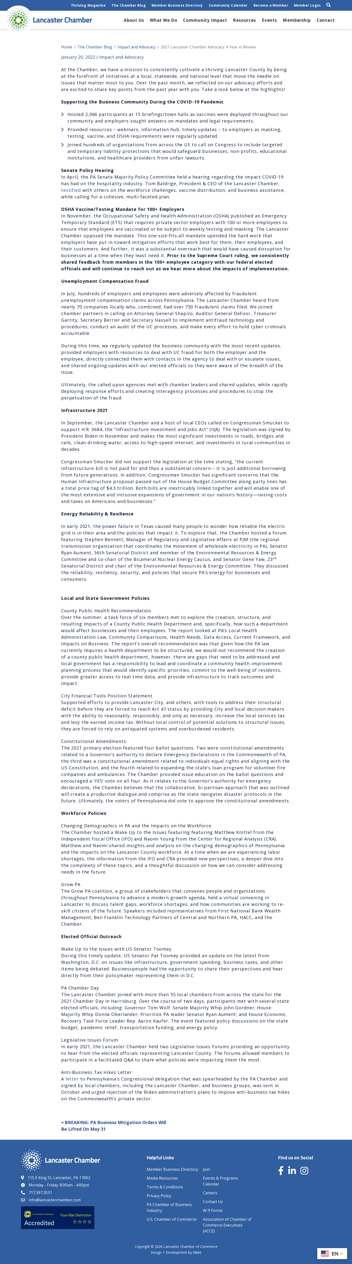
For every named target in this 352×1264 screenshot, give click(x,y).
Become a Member (270, 5)
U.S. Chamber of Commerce (172, 1219)
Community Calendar (228, 5)
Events (269, 20)
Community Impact (205, 20)
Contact (326, 20)
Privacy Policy (159, 1195)
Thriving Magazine (88, 5)
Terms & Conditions (165, 1187)
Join (206, 1169)
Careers (210, 1193)
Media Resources (162, 1178)
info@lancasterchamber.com (55, 1200)
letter (72, 1079)
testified (71, 190)
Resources (244, 20)
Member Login (307, 5)
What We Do (163, 20)
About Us (134, 20)
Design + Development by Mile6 (176, 1252)
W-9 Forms (213, 1210)
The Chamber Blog (128, 5)
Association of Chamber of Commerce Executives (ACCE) (227, 1225)
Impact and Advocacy (121, 57)
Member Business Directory (177, 5)
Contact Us (213, 1201)
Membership (297, 20)
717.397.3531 (40, 1192)
